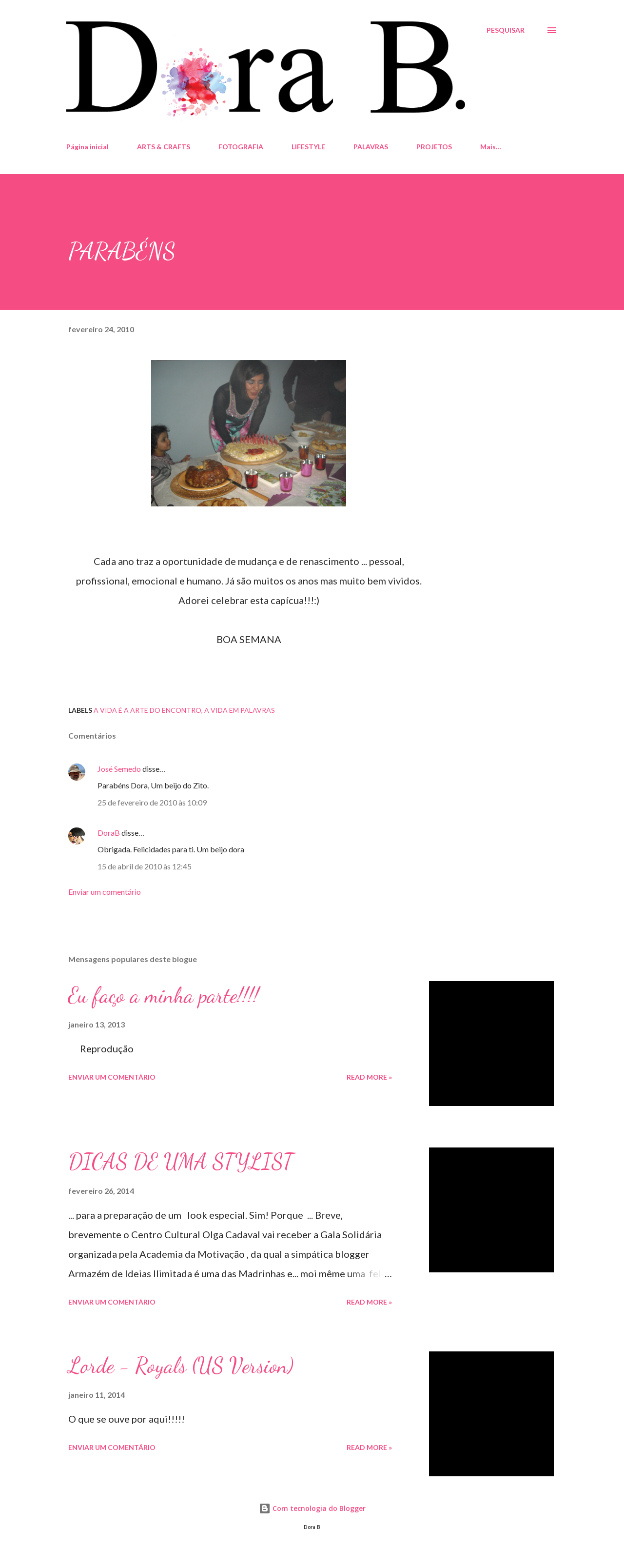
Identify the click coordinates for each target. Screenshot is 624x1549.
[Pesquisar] (506, 30)
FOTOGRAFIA (240, 146)
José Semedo (119, 768)
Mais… (490, 146)
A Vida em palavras (239, 710)
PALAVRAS (370, 146)
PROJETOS (434, 146)
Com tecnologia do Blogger (312, 1508)
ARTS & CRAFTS (163, 146)
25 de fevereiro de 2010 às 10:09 (152, 802)
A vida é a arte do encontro (147, 710)
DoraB (109, 832)
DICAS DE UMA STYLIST (180, 1161)
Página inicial (87, 146)
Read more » (369, 1077)
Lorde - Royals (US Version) (180, 1365)
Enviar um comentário (104, 891)
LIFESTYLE (308, 146)
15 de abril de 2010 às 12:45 (145, 866)
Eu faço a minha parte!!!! (163, 995)
